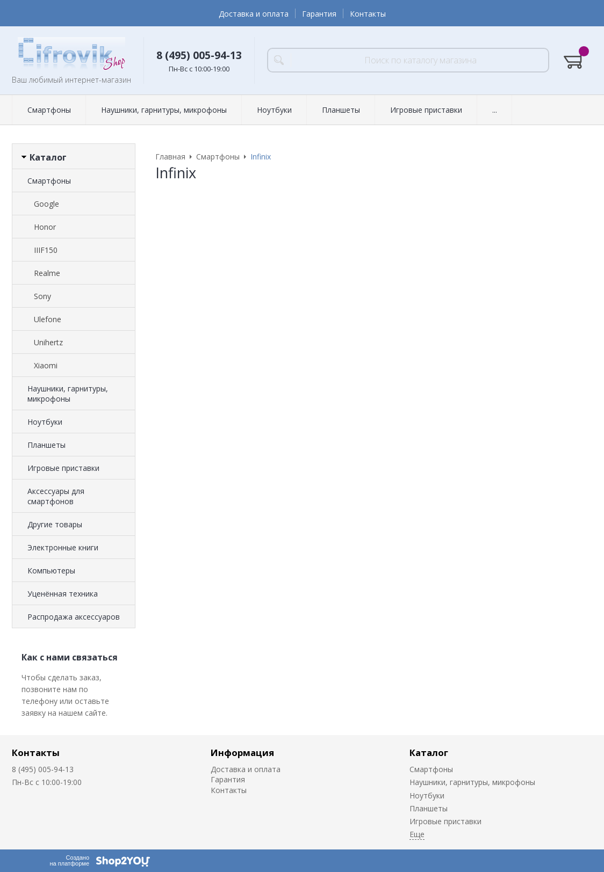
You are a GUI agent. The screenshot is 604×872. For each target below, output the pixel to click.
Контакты (368, 14)
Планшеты (341, 110)
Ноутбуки (274, 110)
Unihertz (48, 342)
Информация (242, 752)
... (494, 110)
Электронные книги (62, 547)
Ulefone (47, 319)
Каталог (428, 752)
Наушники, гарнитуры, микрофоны (164, 110)
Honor (45, 227)
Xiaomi (45, 365)
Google (46, 204)
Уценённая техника (62, 593)
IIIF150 (45, 250)
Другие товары (54, 524)
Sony (42, 296)
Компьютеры (51, 570)
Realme (47, 273)
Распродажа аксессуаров (73, 617)
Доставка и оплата (254, 14)
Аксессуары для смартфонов (55, 496)
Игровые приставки (426, 110)
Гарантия (319, 14)
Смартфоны (49, 110)
